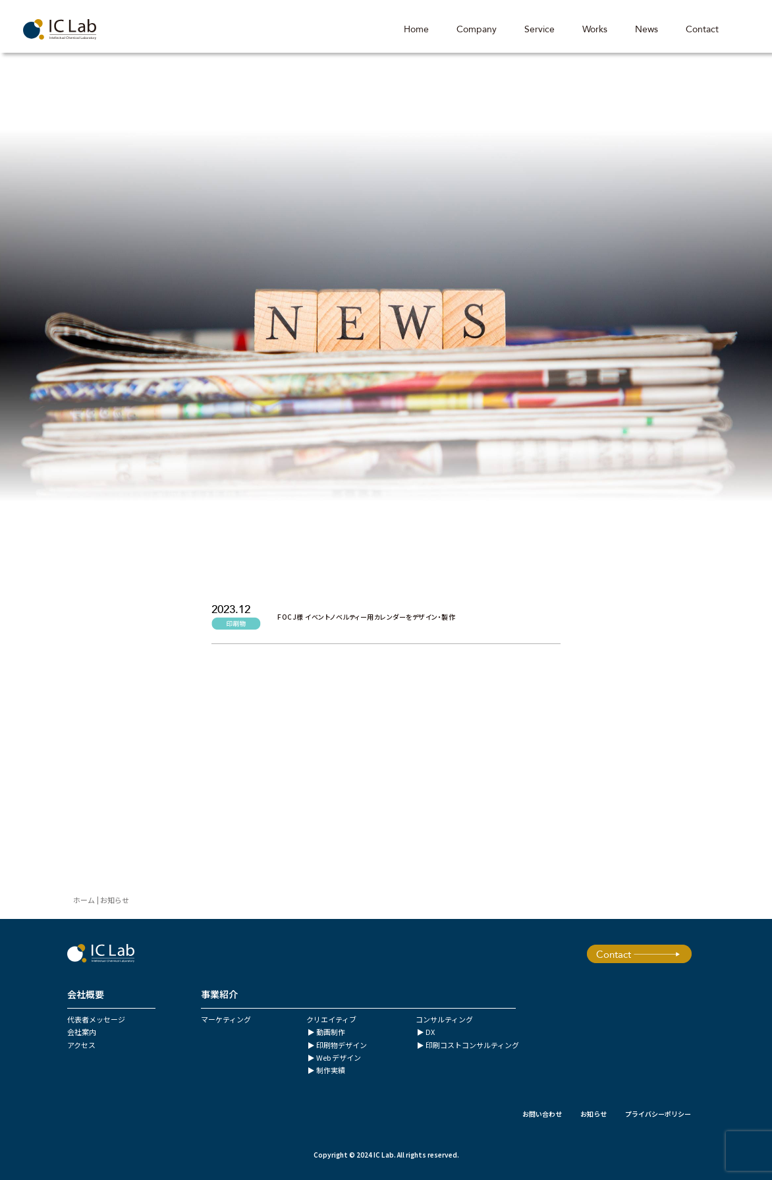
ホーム (84, 900)
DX (430, 1031)
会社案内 (81, 1031)
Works (594, 29)
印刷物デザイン (341, 1045)
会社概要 (85, 994)
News (645, 29)
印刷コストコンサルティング (472, 1045)
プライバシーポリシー (658, 1114)
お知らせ (593, 1114)
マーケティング (226, 1019)
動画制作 (330, 1031)
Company (476, 29)
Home (415, 29)
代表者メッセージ (96, 1019)
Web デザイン (338, 1057)
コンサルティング (444, 1019)
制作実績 (330, 1070)
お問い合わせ (542, 1114)
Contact (701, 29)
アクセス (81, 1045)
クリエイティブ (331, 1019)
